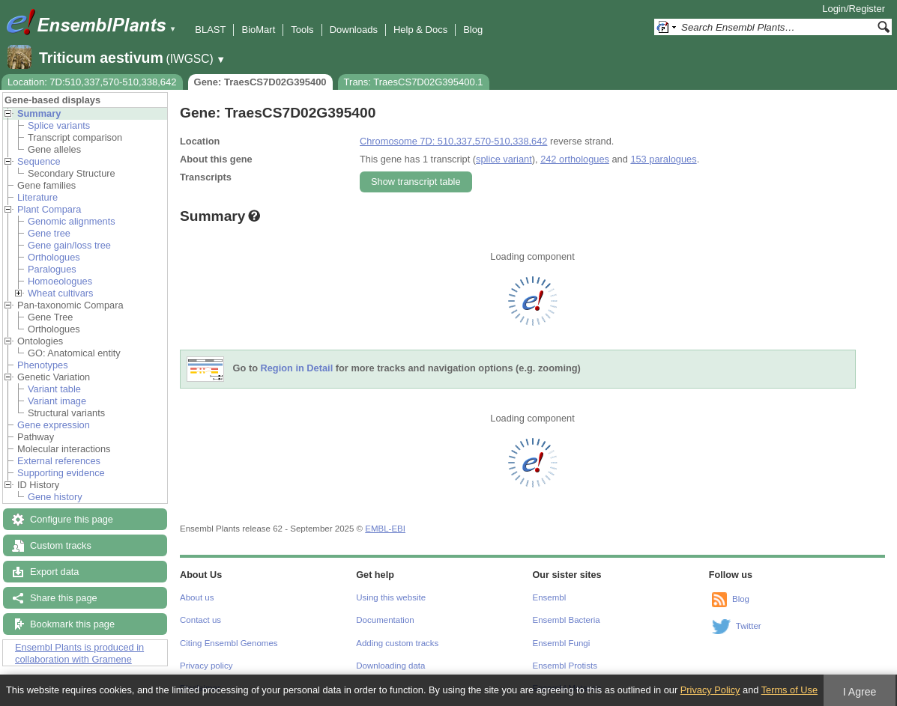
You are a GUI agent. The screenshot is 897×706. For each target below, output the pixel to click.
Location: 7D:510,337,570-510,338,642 (92, 82)
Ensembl (550, 597)
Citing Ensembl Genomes (229, 643)
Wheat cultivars (60, 293)
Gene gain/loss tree (69, 245)
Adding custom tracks (397, 643)
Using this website (391, 597)
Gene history (55, 496)
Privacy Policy (710, 690)
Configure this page (71, 519)
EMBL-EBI (385, 528)
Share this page (63, 597)
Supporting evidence (61, 472)
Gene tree (49, 233)
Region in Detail (297, 368)
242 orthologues (574, 159)
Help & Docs (420, 29)
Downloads (354, 29)
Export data (54, 571)
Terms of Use (789, 690)
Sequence (39, 161)
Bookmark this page (72, 624)
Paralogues (52, 269)
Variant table (54, 389)
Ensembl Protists (565, 665)
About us (197, 597)
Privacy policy (206, 665)
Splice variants (59, 125)
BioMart (258, 29)
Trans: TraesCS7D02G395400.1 (413, 82)
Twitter (748, 625)
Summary (39, 113)
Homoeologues (60, 281)
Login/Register (853, 8)
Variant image (57, 401)
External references (58, 460)
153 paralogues (663, 159)
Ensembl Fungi (562, 643)
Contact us (200, 619)
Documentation (385, 619)
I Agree (860, 692)
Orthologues (54, 257)
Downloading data (390, 665)
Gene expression (53, 424)
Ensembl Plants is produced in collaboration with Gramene (79, 653)
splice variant (504, 159)
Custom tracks (60, 545)
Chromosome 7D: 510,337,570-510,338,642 (453, 141)
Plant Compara (49, 209)
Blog (473, 29)
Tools (302, 29)
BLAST (210, 29)
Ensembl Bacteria (566, 619)
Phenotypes (42, 365)
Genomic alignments (71, 221)
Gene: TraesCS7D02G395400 (260, 82)
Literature (37, 197)
